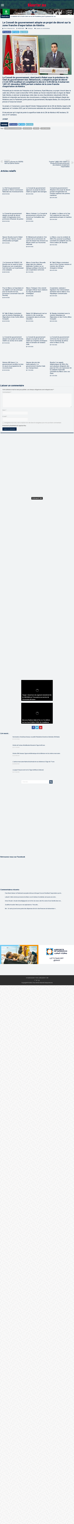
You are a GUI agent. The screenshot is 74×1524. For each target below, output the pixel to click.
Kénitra (36, 128)
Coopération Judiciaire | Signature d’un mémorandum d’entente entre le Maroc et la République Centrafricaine (60, 290)
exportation (27, 128)
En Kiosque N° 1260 (37, 498)
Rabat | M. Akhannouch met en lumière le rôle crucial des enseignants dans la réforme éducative (36, 316)
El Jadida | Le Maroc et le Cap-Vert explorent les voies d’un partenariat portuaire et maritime (61, 215)
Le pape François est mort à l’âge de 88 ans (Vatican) (28, 770)
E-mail (4, 416)
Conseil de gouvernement (13, 128)
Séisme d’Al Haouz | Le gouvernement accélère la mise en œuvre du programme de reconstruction (12, 365)
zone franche (45, 128)
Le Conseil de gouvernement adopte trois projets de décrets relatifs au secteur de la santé (12, 339)
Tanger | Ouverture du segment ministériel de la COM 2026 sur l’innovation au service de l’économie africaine (37, 697)
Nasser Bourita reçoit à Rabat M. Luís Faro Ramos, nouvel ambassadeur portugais (12, 239)
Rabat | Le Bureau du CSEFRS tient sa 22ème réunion (14, 162)
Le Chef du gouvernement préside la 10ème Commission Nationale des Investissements (12, 190)
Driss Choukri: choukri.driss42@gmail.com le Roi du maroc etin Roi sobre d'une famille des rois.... (33, 901)
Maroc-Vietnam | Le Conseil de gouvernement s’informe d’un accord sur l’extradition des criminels (36, 216)
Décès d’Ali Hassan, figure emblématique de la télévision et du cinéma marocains (36, 753)
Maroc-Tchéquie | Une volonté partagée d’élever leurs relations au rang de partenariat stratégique (36, 290)
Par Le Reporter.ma (9, 28)
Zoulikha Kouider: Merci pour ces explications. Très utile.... (22, 904)
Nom (4, 410)
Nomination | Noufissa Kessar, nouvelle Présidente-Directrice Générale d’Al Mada (36, 737)
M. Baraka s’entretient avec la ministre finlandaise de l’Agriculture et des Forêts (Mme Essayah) (60, 316)
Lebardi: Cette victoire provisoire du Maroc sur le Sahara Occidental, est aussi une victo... (31, 897)
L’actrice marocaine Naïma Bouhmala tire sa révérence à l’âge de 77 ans (33, 761)
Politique (30, 28)
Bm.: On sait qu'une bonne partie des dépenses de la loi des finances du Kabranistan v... (30, 908)
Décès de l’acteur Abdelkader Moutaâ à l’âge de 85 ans (29, 745)
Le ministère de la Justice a (18, 16)
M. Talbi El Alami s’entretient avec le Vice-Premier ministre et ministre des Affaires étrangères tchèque (60, 265)
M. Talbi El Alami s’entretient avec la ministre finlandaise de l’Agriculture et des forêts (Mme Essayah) (13, 316)
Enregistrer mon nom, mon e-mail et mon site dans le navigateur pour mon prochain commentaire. (32, 422)
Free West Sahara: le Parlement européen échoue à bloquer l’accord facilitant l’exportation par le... (33, 893)
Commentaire (6, 392)
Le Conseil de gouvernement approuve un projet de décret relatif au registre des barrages (36, 190)
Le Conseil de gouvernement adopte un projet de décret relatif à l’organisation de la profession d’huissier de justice (12, 216)
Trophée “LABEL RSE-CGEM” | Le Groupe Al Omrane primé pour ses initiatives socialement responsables (59, 163)
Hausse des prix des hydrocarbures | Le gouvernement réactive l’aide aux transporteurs (35, 365)
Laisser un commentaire (43, 28)
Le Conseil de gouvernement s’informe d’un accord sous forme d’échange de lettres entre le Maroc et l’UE (59, 339)
